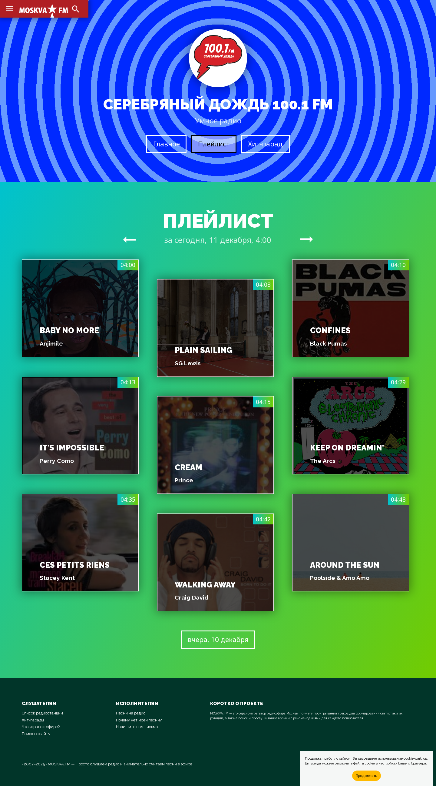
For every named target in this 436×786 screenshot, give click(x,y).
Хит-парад (265, 144)
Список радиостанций (42, 713)
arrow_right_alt (129, 239)
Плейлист (214, 144)
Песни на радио (130, 713)
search (76, 9)
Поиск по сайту (36, 733)
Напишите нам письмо (137, 726)
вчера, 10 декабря (218, 639)
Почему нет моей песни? (139, 720)
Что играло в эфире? (41, 726)
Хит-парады (33, 720)
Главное (166, 144)
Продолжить (366, 775)
